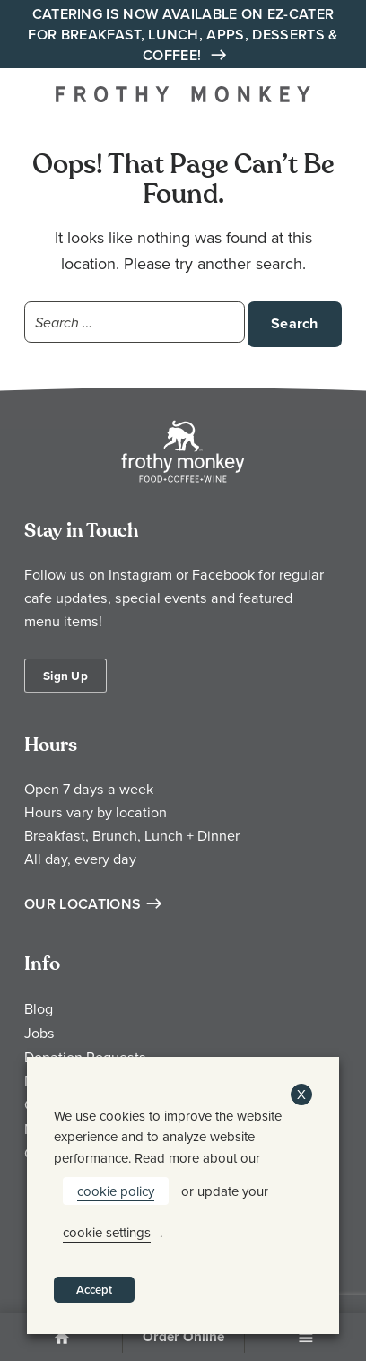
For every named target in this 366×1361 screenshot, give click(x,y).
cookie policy (115, 1191)
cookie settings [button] (107, 1232)
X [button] (301, 1094)
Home (61, 1338)
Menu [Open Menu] (306, 1338)
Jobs (39, 1033)
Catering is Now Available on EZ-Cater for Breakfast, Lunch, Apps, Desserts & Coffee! (182, 34)
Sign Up (65, 676)
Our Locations (82, 904)
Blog (38, 1008)
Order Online (183, 1337)
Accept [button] (94, 1289)
